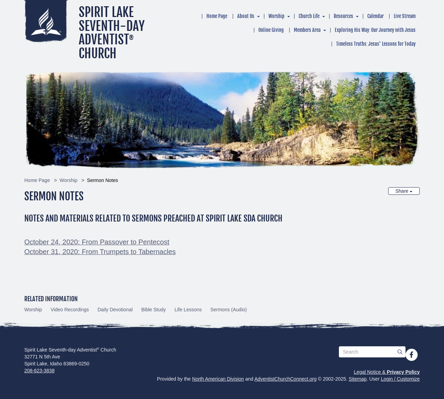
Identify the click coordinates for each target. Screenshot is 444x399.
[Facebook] (411, 354)
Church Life (309, 16)
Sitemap (357, 379)
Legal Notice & (387, 372)
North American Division (218, 379)
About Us (245, 16)
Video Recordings (70, 309)
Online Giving (271, 30)
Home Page (216, 16)
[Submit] (399, 351)
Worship (276, 16)
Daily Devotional (115, 309)
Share (403, 191)
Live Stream (405, 16)
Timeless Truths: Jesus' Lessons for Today (376, 44)
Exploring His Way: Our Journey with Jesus (375, 30)
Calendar (375, 16)
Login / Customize (400, 379)
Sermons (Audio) (228, 309)
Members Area (307, 30)
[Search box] (372, 351)
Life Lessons (188, 309)
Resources (343, 16)
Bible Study (153, 309)
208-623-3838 (39, 370)
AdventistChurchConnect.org (286, 379)
